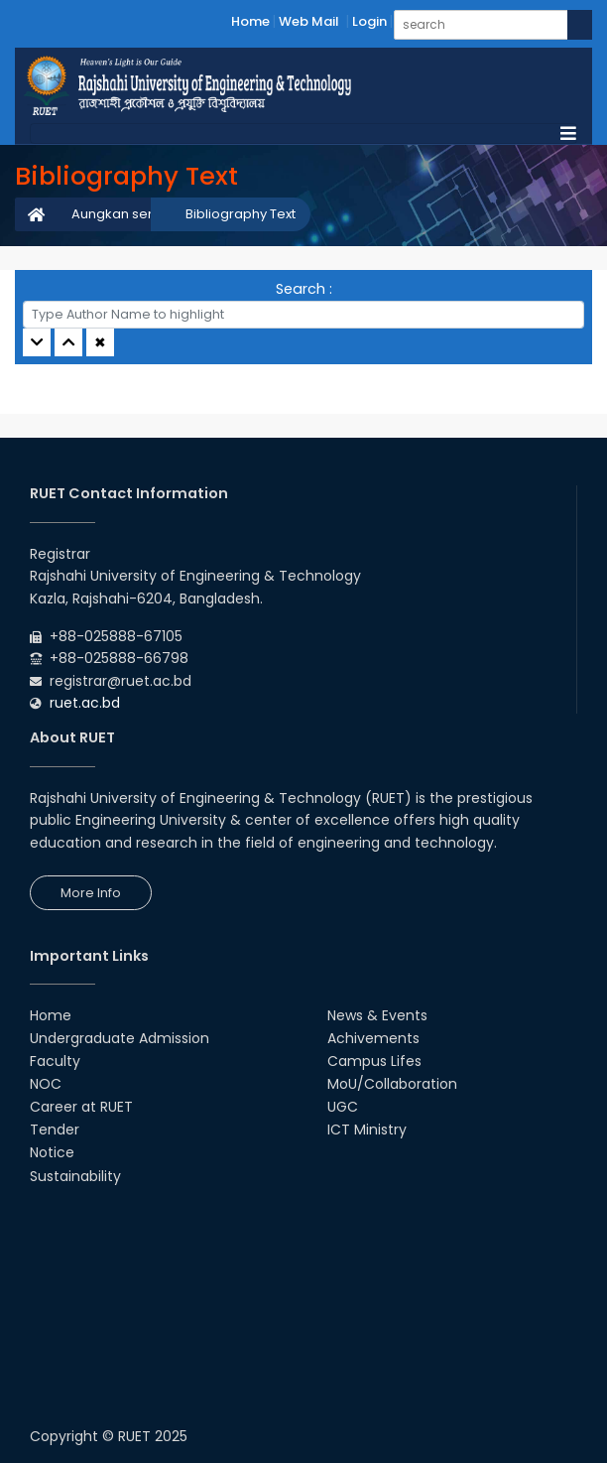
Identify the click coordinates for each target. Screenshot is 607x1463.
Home (250, 21)
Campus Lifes (374, 1061)
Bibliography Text (240, 213)
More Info (91, 892)
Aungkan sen (113, 213)
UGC (342, 1107)
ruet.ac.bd (85, 703)
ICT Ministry (367, 1129)
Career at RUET (81, 1107)
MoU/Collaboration (392, 1084)
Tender (54, 1129)
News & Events (377, 1015)
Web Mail (309, 21)
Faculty (55, 1061)
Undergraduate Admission (119, 1038)
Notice (52, 1152)
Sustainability (75, 1176)
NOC (45, 1084)
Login (369, 21)
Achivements (373, 1038)
